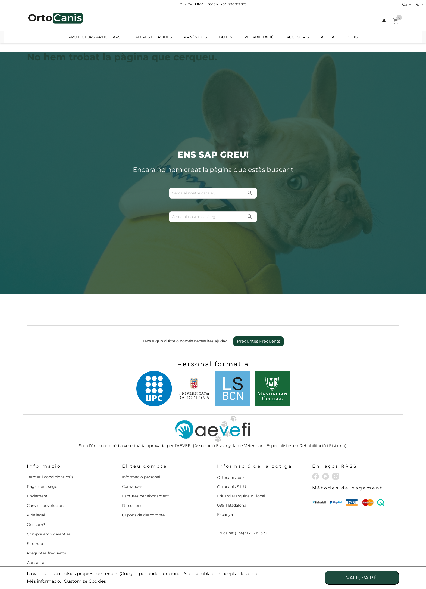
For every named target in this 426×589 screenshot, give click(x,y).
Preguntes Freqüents (258, 341)
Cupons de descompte (143, 515)
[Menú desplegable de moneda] (420, 4)
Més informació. (44, 581)
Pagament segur (43, 486)
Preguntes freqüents (46, 553)
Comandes (132, 486)
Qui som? (36, 524)
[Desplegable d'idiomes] (407, 4)
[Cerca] (213, 19)
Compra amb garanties (49, 534)
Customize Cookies (85, 581)
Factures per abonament (145, 496)
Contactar (36, 562)
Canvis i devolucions (46, 505)
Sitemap (35, 543)
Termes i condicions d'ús (50, 477)
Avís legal (36, 515)
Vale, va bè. (362, 578)
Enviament (37, 496)
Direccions (132, 505)
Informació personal (141, 477)
